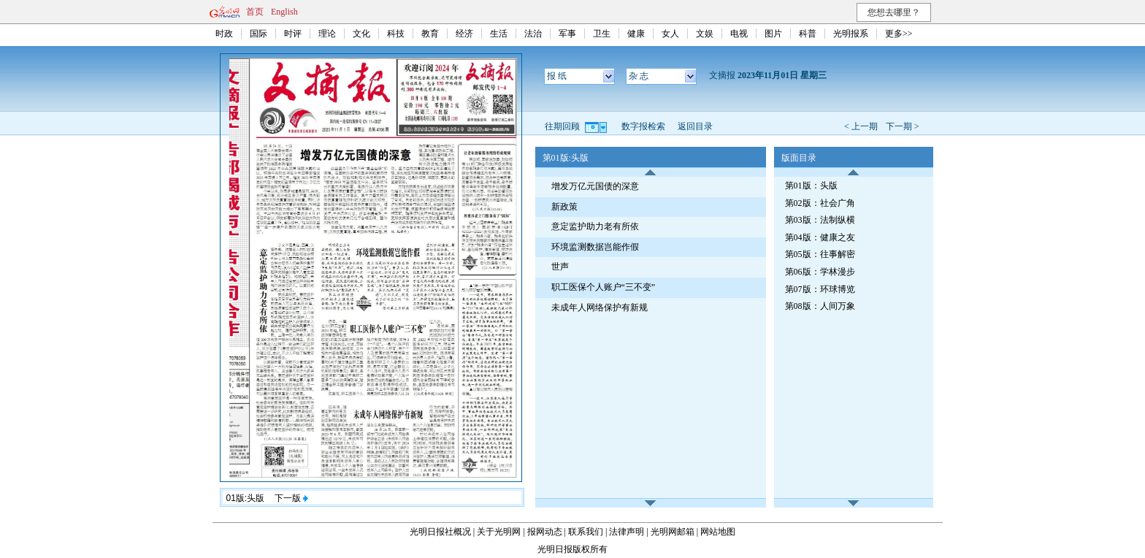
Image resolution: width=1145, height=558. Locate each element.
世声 (560, 266)
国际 (258, 33)
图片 (773, 33)
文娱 (704, 33)
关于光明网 (499, 532)
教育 (430, 33)
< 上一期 (861, 126)
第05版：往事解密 (820, 254)
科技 (396, 33)
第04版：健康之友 (820, 237)
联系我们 (585, 532)
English (284, 12)
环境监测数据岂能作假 (595, 247)
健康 (636, 33)
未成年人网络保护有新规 (599, 307)
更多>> (899, 33)
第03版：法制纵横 (820, 220)
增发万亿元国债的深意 (595, 186)
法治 (533, 33)
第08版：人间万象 (820, 306)
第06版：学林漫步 (820, 272)
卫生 (601, 33)
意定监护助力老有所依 (595, 226)
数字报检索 (643, 126)
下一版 (291, 498)
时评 (293, 33)
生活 (499, 33)
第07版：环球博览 (820, 289)
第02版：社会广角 (820, 203)
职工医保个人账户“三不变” (603, 287)
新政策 (564, 207)
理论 (327, 33)
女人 (670, 33)
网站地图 (717, 532)
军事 (567, 33)
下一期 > (902, 126)
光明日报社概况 (440, 532)
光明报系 (850, 33)
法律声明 (626, 532)
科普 (807, 33)
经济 (464, 33)
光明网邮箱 (672, 532)
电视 (739, 33)
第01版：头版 (811, 185)
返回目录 (695, 126)
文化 (361, 33)
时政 (224, 33)
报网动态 (544, 532)
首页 (255, 12)
